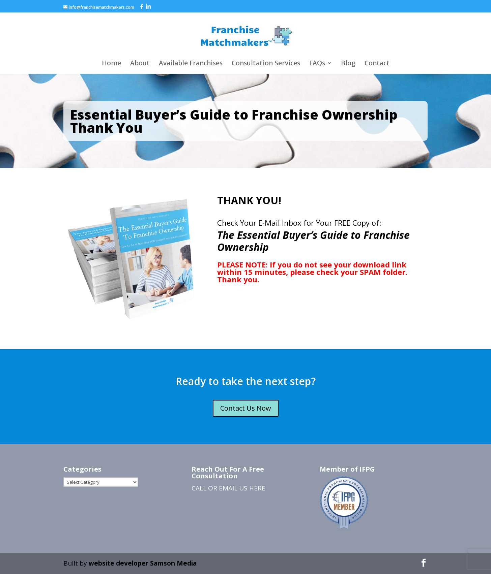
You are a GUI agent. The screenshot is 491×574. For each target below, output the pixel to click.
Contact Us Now (245, 408)
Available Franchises (191, 64)
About (140, 64)
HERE (257, 488)
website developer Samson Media (143, 563)
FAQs (317, 64)
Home (111, 64)
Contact (377, 64)
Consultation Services (266, 64)
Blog (348, 64)
